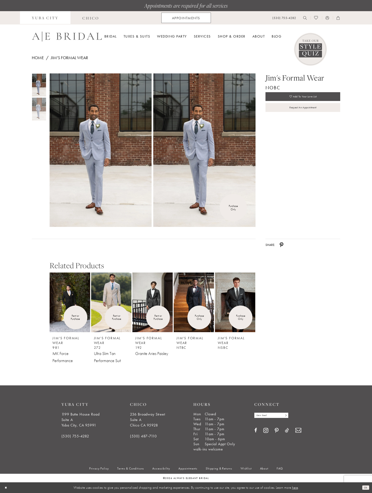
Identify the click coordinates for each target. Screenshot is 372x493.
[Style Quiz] (310, 49)
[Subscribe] (297, 416)
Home (38, 57)
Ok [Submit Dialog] (364, 487)
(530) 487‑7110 (143, 436)
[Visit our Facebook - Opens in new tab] (255, 432)
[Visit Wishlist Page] (316, 18)
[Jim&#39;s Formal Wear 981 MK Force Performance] (70, 302)
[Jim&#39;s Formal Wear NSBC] (235, 302)
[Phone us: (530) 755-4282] (284, 18)
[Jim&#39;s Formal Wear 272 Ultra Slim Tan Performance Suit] (111, 302)
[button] (327, 18)
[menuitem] (45, 17)
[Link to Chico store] (90, 17)
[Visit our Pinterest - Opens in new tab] (277, 432)
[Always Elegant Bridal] (67, 37)
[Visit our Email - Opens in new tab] (298, 432)
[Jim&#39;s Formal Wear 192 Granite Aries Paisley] (152, 302)
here (295, 487)
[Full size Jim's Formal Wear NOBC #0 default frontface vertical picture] (100, 150)
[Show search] (305, 18)
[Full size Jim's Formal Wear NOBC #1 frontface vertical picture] (204, 150)
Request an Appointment (303, 113)
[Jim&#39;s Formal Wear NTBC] (194, 302)
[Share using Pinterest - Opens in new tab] (281, 245)
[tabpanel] (100, 150)
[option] (69, 314)
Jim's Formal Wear (69, 57)
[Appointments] (186, 18)
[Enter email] (277, 416)
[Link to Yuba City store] (45, 17)
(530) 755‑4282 (75, 436)
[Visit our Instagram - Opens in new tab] (265, 432)
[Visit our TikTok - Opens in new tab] (287, 432)
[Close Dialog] (7, 487)
